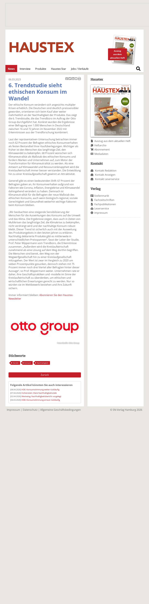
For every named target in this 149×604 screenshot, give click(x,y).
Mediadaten (101, 154)
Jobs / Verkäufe (80, 69)
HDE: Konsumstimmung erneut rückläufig (41, 399)
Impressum (101, 212)
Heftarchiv (100, 145)
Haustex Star (58, 69)
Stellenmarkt (101, 195)
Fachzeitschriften (104, 200)
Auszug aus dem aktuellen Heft (112, 141)
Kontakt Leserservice (107, 179)
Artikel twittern (70, 79)
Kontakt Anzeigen (105, 174)
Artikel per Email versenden (76, 79)
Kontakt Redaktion (106, 170)
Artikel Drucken (79, 79)
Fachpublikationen (105, 204)
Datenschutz (30, 409)
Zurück (45, 375)
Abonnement (102, 149)
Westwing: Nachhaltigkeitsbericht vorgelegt (41, 396)
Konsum (27, 363)
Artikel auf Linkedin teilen (73, 79)
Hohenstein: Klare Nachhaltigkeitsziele (39, 393)
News (11, 69)
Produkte (40, 69)
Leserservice (101, 208)
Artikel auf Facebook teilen (67, 79)
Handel (15, 363)
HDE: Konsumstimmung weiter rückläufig (40, 389)
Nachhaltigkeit (42, 363)
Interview (25, 69)
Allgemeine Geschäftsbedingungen (60, 409)
